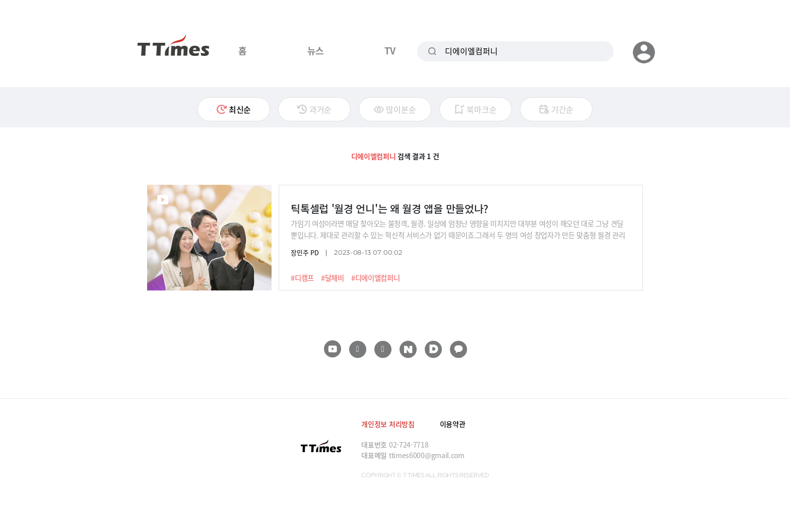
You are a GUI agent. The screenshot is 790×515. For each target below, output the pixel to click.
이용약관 (453, 424)
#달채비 (332, 278)
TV (389, 50)
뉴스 (315, 50)
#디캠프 (302, 278)
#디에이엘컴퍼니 (375, 278)
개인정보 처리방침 (387, 424)
